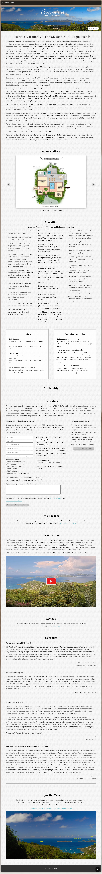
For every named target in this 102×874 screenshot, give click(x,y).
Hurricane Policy (56, 500)
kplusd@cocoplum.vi (68, 525)
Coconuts (56, 628)
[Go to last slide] (8, 184)
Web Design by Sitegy (51, 869)
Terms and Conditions (14, 502)
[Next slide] (93, 184)
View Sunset (93, 28)
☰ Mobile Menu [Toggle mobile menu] (8, 3)
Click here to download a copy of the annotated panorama (51, 810)
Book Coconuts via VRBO (83, 448)
